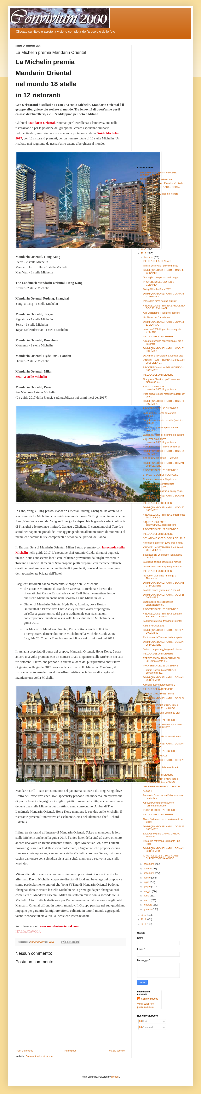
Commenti (146, 1027)
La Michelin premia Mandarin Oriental (162, 621)
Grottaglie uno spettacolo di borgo (160, 277)
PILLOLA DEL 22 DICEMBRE (158, 814)
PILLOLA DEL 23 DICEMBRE (158, 774)
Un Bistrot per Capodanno (156, 317)
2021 (144, 230)
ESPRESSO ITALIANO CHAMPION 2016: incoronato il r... (161, 659)
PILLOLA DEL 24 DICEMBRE (158, 689)
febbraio (148, 904)
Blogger (115, 1076)
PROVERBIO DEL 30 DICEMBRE (160, 408)
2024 (144, 217)
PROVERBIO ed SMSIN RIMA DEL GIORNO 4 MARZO (158, 174)
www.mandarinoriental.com (59, 926)
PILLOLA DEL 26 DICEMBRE (158, 571)
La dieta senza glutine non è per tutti (161, 590)
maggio (148, 891)
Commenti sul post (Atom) (39, 1056)
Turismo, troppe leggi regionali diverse (162, 649)
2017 (144, 248)
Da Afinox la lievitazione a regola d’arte (163, 355)
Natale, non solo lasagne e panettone (162, 566)
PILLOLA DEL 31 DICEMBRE (158, 336)
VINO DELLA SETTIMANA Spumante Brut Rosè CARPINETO (162, 726)
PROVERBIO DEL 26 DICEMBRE (160, 609)
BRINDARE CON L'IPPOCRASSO (161, 475)
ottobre (148, 868)
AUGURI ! (148, 732)
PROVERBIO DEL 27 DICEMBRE (160, 529)
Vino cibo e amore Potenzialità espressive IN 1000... (158, 485)
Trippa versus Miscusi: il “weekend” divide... (162, 183)
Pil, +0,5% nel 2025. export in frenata (159, 194)
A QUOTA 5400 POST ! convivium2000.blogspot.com (159, 440)
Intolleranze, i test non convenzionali (161, 446)
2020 (144, 235)
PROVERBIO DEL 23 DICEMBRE (160, 751)
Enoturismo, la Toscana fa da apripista (162, 637)
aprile (147, 895)
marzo (147, 900)
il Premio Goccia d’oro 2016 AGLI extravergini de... (160, 671)
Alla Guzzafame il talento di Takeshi (161, 312)
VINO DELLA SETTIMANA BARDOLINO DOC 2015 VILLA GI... (164, 307)
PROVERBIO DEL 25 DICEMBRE (160, 665)
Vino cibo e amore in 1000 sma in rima (163, 542)
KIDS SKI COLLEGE (153, 625)
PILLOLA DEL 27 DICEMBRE (158, 503)
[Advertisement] (161, 102)
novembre (149, 864)
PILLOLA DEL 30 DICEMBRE (158, 374)
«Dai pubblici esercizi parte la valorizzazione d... (158, 603)
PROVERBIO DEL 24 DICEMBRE (160, 720)
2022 (144, 226)
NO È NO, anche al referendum (156, 179)
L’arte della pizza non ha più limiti (160, 301)
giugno (147, 886)
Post (143, 1021)
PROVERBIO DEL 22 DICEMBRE (160, 810)
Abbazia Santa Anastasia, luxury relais (162, 491)
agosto (147, 877)
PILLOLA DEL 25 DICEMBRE (158, 653)
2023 (144, 221)
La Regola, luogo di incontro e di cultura (163, 435)
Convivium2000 (149, 998)
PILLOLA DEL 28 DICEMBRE (158, 534)
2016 (144, 253)
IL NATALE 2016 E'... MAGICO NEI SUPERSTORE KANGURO (161, 857)
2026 (144, 208)
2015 (144, 915)
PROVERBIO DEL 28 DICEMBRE (160, 470)
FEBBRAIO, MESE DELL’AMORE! (161, 458)
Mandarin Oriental (41, 123)
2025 (144, 212)
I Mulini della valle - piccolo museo (160, 265)
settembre (149, 873)
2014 (144, 919)
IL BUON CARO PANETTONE (158, 693)
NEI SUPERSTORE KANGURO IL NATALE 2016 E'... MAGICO (160, 707)
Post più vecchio (116, 1050)
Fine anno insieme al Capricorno (159, 479)
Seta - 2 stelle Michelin (31, 377)
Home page (71, 1050)
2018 (144, 244)
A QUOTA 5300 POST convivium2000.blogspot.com (159, 523)
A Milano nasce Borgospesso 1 (159, 684)
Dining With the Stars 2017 (157, 289)
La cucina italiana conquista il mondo (162, 562)
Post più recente (24, 1050)
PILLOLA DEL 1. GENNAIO (157, 261)
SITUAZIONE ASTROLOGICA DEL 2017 (164, 538)
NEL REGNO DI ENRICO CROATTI (161, 786)
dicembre (149, 257)
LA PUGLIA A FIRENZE (155, 755)
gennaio (148, 909)
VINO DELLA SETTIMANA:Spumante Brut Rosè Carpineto (162, 615)
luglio (147, 882)
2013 (144, 924)
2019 (144, 239)
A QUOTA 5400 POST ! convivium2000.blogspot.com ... (160, 388)
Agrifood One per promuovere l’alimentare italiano (158, 804)
